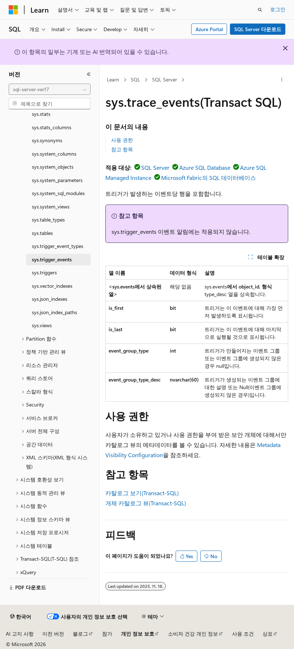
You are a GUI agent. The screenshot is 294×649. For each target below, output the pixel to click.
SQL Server (164, 79)
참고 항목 (122, 149)
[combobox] (50, 89)
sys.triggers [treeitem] (44, 272)
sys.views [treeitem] (42, 325)
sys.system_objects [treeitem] (53, 166)
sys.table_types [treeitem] (48, 219)
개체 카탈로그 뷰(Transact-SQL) (145, 503)
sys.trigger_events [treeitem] (52, 259)
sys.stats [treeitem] (41, 113)
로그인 (277, 9)
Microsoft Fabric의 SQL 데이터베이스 (208, 177)
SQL (135, 79)
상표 (267, 633)
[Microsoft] (13, 9)
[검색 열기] (260, 9)
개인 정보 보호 (137, 633)
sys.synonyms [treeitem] (47, 140)
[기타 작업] (282, 80)
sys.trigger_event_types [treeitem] (57, 246)
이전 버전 (53, 633)
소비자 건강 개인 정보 (193, 633)
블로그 (80, 633)
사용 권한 (122, 139)
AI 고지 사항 (20, 633)
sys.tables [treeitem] (42, 232)
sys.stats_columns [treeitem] (51, 127)
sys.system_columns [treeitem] (54, 153)
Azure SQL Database (204, 167)
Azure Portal (209, 29)
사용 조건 (243, 633)
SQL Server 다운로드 (257, 29)
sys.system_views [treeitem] (51, 206)
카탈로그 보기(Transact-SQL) (142, 493)
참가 (107, 633)
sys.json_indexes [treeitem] (49, 298)
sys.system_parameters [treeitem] (57, 180)
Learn (113, 79)
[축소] (88, 74)
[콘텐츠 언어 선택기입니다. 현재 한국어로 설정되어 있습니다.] (20, 617)
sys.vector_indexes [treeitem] (52, 285)
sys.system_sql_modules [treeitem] (58, 193)
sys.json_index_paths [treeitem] (54, 312)
